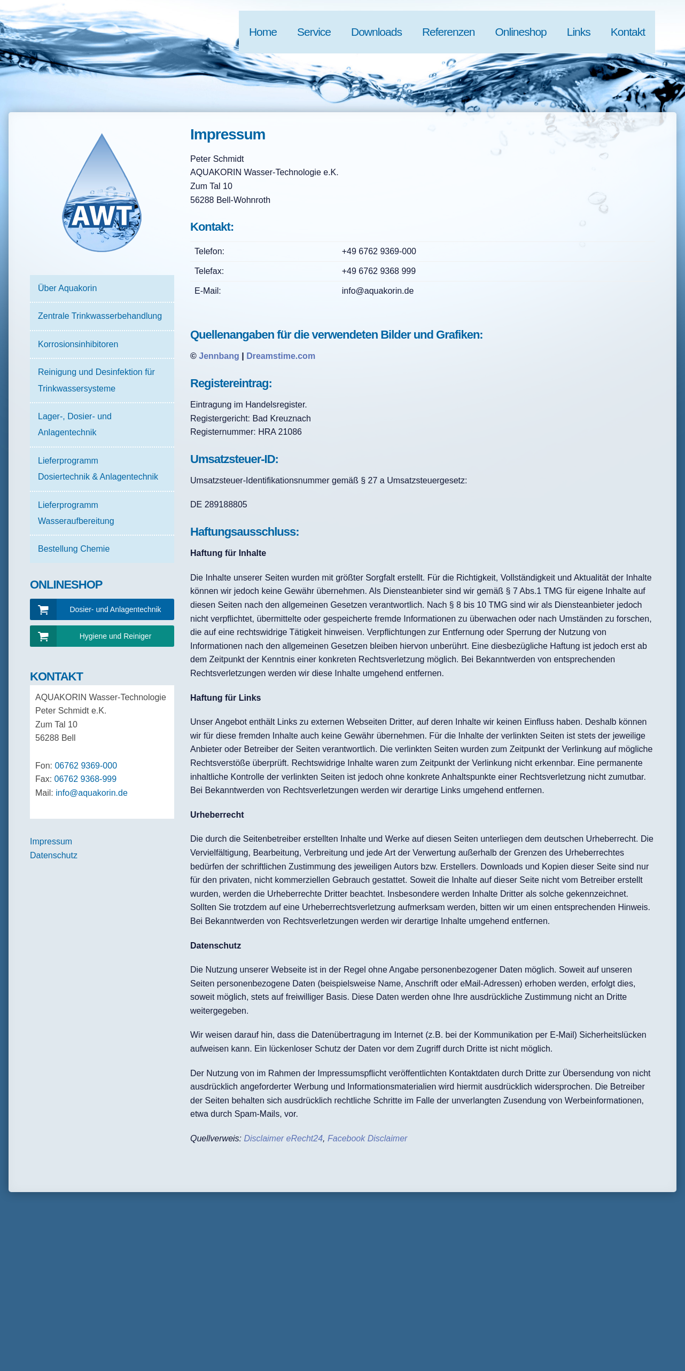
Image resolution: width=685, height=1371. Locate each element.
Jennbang (219, 356)
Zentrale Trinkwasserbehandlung (100, 315)
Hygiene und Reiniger (116, 636)
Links (578, 32)
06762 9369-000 (86, 765)
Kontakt (628, 32)
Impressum (51, 841)
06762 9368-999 (86, 779)
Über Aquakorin (67, 288)
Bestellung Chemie (74, 548)
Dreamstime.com (280, 356)
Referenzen (448, 32)
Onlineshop (521, 32)
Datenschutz (53, 855)
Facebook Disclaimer (367, 1138)
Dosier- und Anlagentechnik (115, 609)
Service (314, 32)
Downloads (376, 32)
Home (263, 32)
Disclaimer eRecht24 (283, 1138)
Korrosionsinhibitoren (78, 344)
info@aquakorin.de (92, 792)
